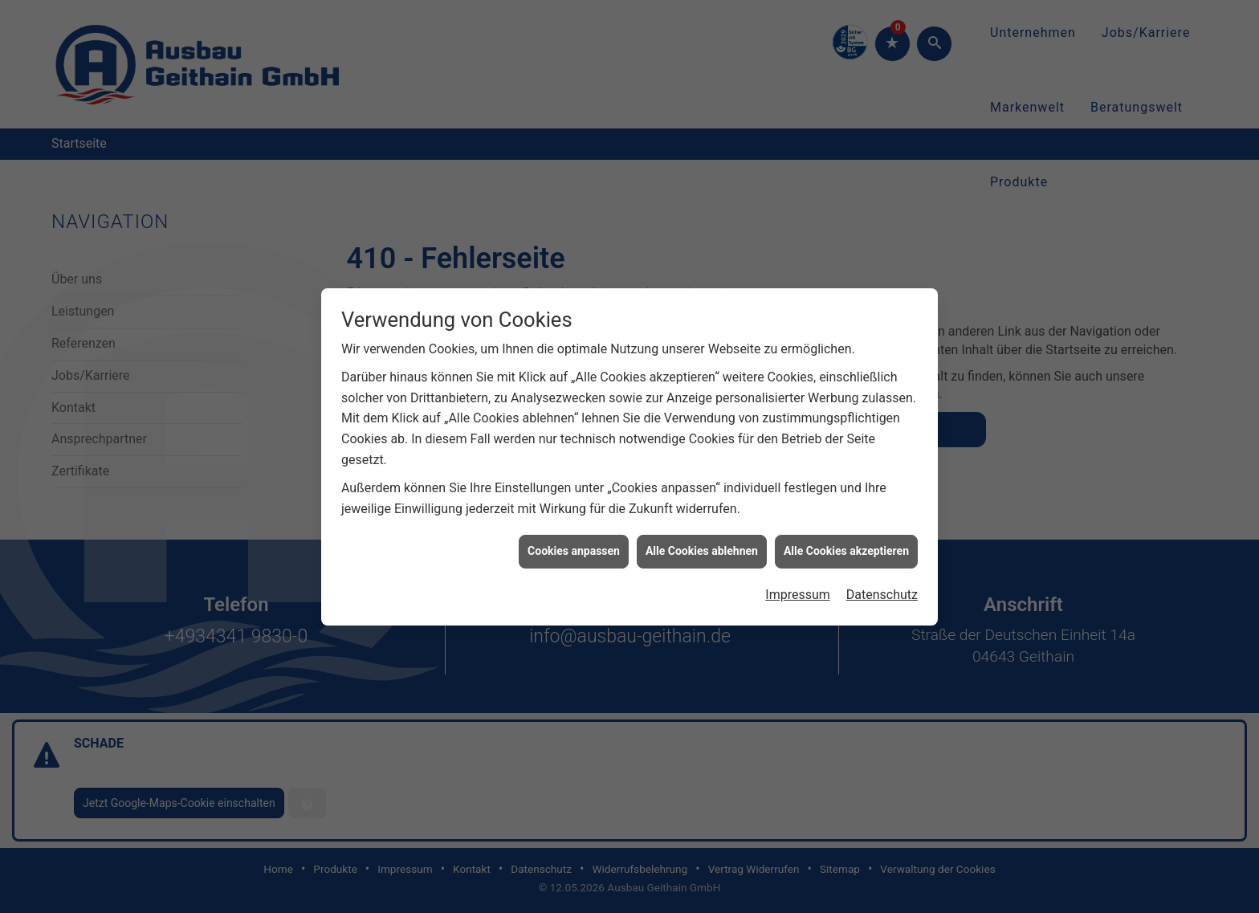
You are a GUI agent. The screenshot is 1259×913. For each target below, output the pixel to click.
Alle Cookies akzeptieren (846, 546)
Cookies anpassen (574, 546)
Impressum (797, 590)
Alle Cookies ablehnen (702, 546)
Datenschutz (882, 590)
